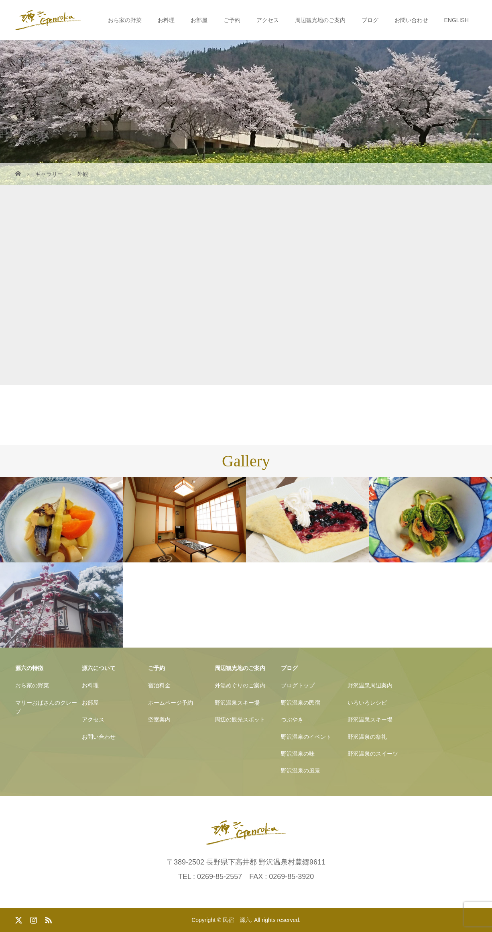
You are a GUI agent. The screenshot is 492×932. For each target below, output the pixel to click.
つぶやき (292, 719)
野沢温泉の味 (298, 753)
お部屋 (199, 20)
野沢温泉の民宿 (300, 702)
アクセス (267, 20)
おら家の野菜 (125, 20)
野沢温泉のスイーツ (373, 753)
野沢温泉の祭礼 (367, 737)
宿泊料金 (159, 685)
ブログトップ (298, 685)
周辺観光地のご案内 (320, 20)
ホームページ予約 (170, 702)
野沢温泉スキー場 (237, 702)
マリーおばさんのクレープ (46, 707)
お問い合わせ (411, 20)
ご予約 (232, 20)
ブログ (370, 20)
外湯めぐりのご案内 (240, 685)
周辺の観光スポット (240, 719)
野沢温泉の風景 (300, 770)
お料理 (166, 20)
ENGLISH (456, 20)
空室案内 (159, 719)
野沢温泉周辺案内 (370, 685)
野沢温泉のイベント (306, 737)
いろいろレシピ (367, 702)
